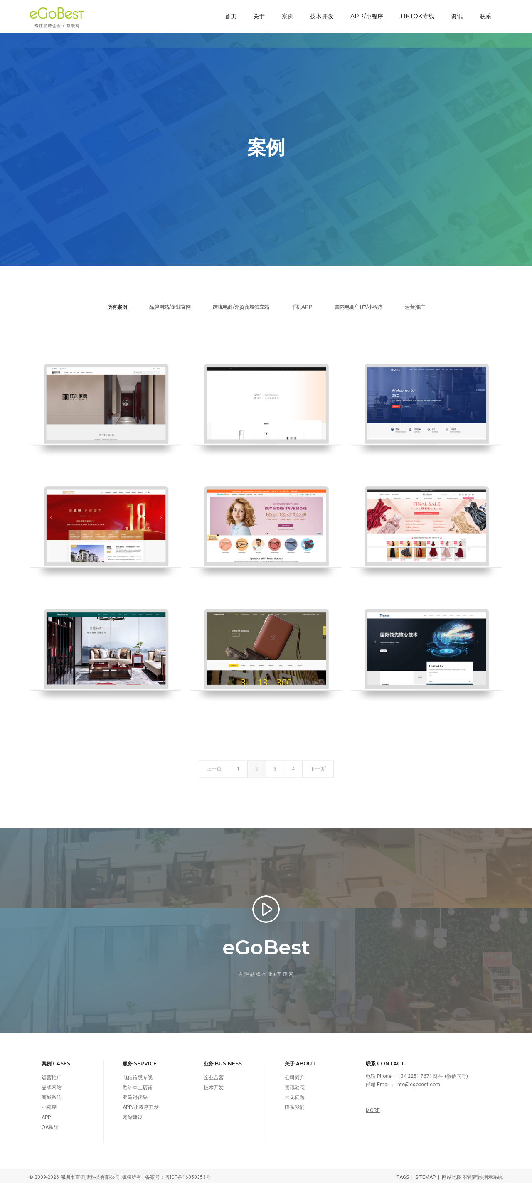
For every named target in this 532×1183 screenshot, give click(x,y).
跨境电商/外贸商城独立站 (241, 304)
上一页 (214, 780)
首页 (230, 15)
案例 (287, 15)
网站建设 (133, 1115)
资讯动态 (295, 1085)
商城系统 (52, 1095)
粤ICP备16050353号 (188, 1175)
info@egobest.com (418, 1082)
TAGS (403, 1175)
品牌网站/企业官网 (170, 304)
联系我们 (295, 1105)
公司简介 (295, 1075)
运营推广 (415, 304)
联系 (484, 15)
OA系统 (50, 1125)
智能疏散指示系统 (483, 1175)
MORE (373, 1108)
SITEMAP (425, 1175)
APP (46, 1115)
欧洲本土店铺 (138, 1085)
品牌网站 (52, 1085)
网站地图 (452, 1175)
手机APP (302, 304)
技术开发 (321, 15)
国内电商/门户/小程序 (359, 304)
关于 (258, 15)
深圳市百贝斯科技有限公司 (90, 1175)
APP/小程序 (366, 15)
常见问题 (295, 1095)
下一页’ (318, 780)
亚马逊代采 (135, 1095)
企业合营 (214, 1075)
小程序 (49, 1105)
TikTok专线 (416, 15)
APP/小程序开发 (141, 1105)
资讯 (456, 15)
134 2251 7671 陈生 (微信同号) (433, 1074)
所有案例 (117, 304)
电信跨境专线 (138, 1075)
